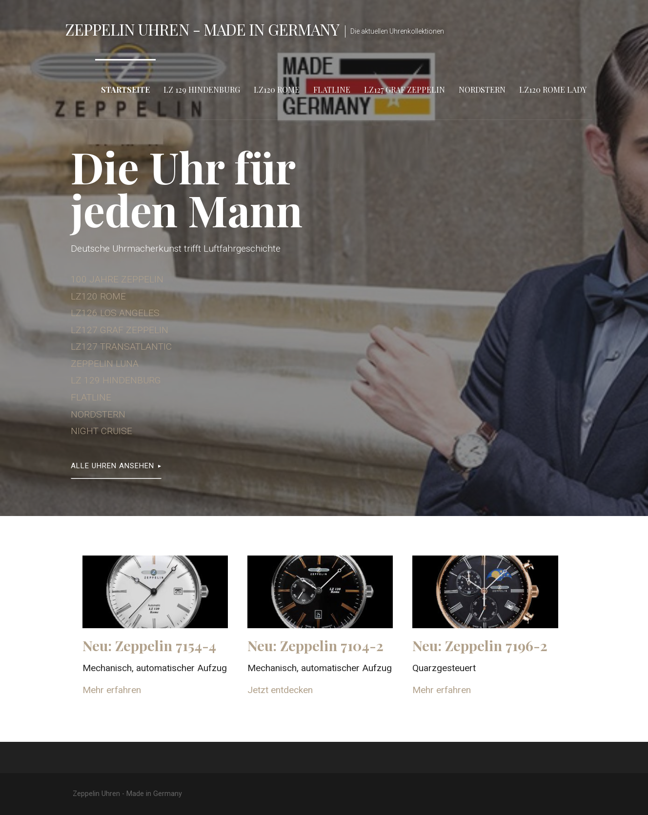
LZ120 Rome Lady (553, 89)
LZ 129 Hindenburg (201, 89)
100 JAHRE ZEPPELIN (117, 279)
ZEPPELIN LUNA (105, 363)
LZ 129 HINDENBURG (116, 380)
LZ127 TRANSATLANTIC (121, 346)
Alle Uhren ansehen (112, 465)
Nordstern (482, 89)
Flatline (331, 89)
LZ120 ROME (98, 296)
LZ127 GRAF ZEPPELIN (119, 330)
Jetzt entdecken (280, 690)
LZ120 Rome (277, 89)
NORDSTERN (98, 414)
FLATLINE (91, 397)
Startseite (125, 89)
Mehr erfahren (111, 690)
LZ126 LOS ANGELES (115, 312)
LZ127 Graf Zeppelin (404, 89)
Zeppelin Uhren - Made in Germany (202, 29)
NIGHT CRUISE (101, 431)
